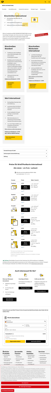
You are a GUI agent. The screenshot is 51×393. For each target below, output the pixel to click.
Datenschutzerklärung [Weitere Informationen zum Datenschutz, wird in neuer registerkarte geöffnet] (8, 381)
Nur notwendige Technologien (25, 387)
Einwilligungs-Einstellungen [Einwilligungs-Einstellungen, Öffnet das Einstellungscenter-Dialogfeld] (7, 391)
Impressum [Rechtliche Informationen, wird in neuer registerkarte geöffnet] (15, 381)
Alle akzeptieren (25, 383)
